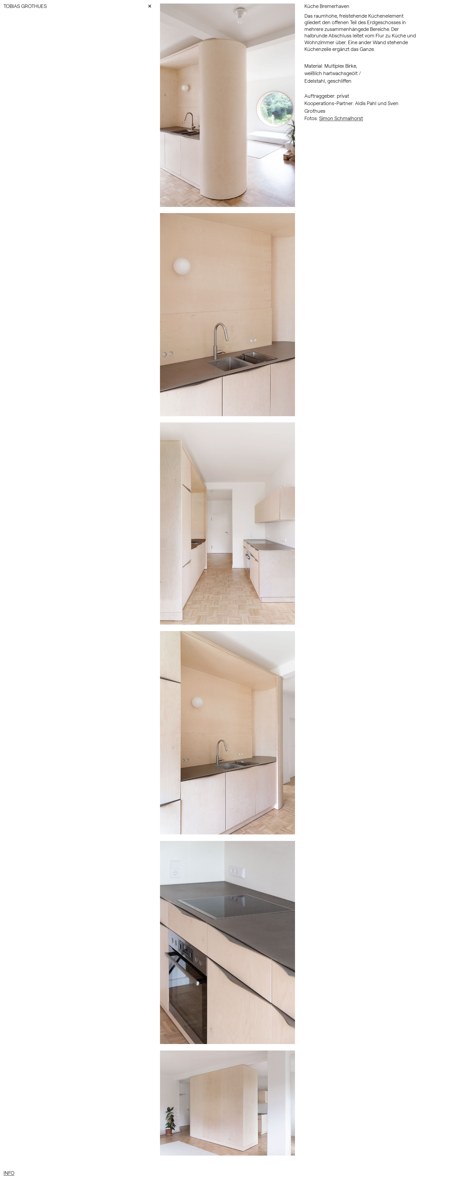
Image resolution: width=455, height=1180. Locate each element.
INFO (9, 1173)
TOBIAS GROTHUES (25, 6)
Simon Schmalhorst (341, 118)
